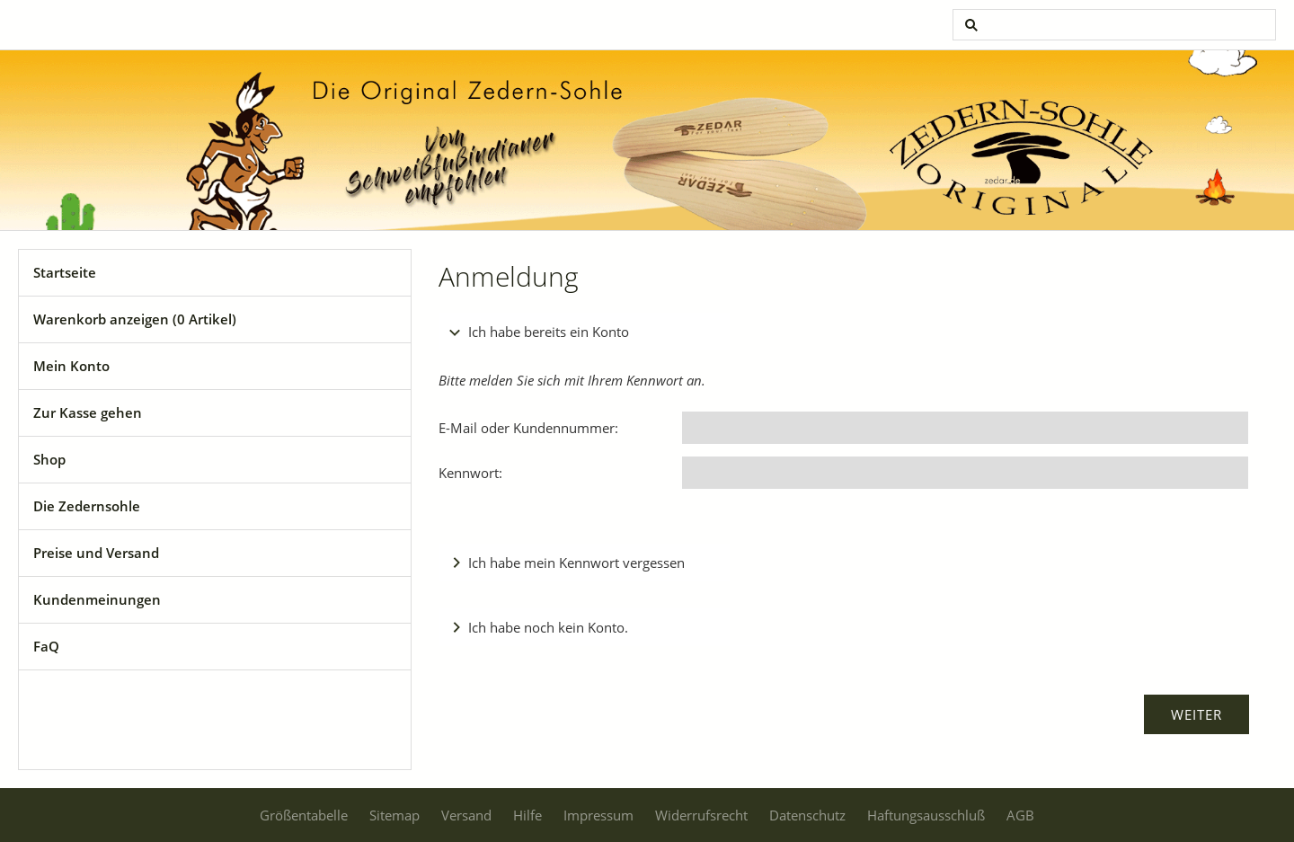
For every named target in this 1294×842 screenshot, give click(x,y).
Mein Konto (71, 366)
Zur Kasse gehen (87, 412)
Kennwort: (470, 473)
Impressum (598, 815)
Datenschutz (807, 815)
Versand (466, 815)
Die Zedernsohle (86, 506)
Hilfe (527, 815)
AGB (1020, 815)
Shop (49, 459)
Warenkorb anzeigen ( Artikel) (134, 319)
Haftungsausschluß (926, 815)
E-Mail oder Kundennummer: (528, 428)
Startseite (64, 272)
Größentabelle (304, 815)
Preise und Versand (96, 553)
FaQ (46, 646)
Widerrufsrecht (701, 815)
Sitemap (394, 815)
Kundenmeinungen (97, 599)
